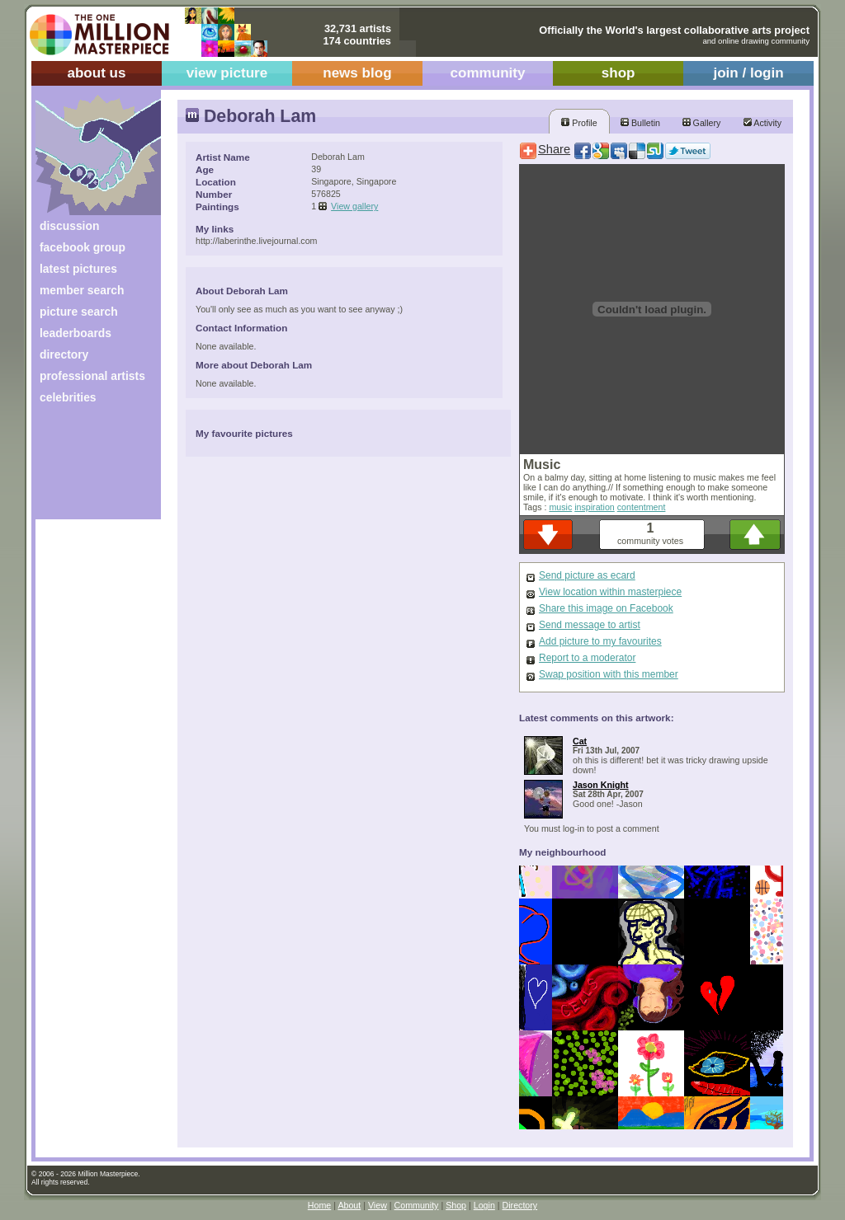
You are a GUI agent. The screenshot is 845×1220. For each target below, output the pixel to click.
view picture (227, 73)
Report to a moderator (587, 658)
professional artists (92, 375)
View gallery (354, 206)
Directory (520, 1205)
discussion (69, 225)
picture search (79, 311)
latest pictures (78, 268)
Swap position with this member (608, 674)
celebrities (68, 397)
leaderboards (75, 333)
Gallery (701, 123)
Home (319, 1205)
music (560, 507)
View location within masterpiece (610, 592)
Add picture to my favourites (600, 641)
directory (64, 354)
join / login (748, 73)
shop (618, 73)
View (377, 1205)
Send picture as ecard (587, 575)
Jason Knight (601, 785)
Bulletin (640, 123)
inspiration (594, 507)
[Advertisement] (87, 467)
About (349, 1205)
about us (96, 73)
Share (554, 149)
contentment (641, 507)
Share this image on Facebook (606, 608)
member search (82, 290)
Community (416, 1205)
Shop (456, 1205)
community (488, 73)
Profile (579, 123)
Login (484, 1205)
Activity (762, 123)
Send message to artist (589, 625)
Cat (580, 741)
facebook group (82, 247)
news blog (357, 73)
